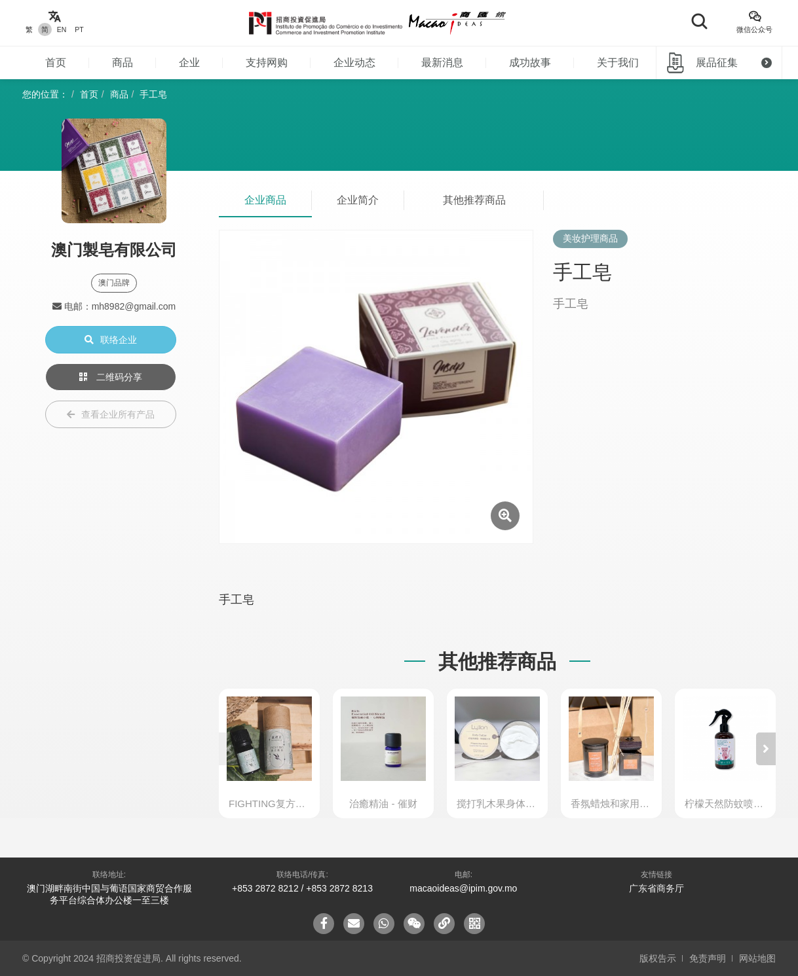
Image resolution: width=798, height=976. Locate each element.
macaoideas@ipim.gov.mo (463, 888)
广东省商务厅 (656, 888)
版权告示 (657, 958)
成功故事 (530, 62)
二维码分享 (110, 377)
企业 (189, 62)
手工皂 (153, 94)
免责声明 (707, 958)
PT (79, 29)
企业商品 (265, 200)
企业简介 (358, 200)
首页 (55, 62)
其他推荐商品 (474, 200)
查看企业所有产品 (111, 414)
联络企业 (111, 339)
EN (62, 29)
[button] (766, 748)
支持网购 (267, 62)
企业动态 (354, 62)
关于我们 (618, 62)
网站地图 (757, 958)
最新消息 (442, 62)
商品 (122, 62)
